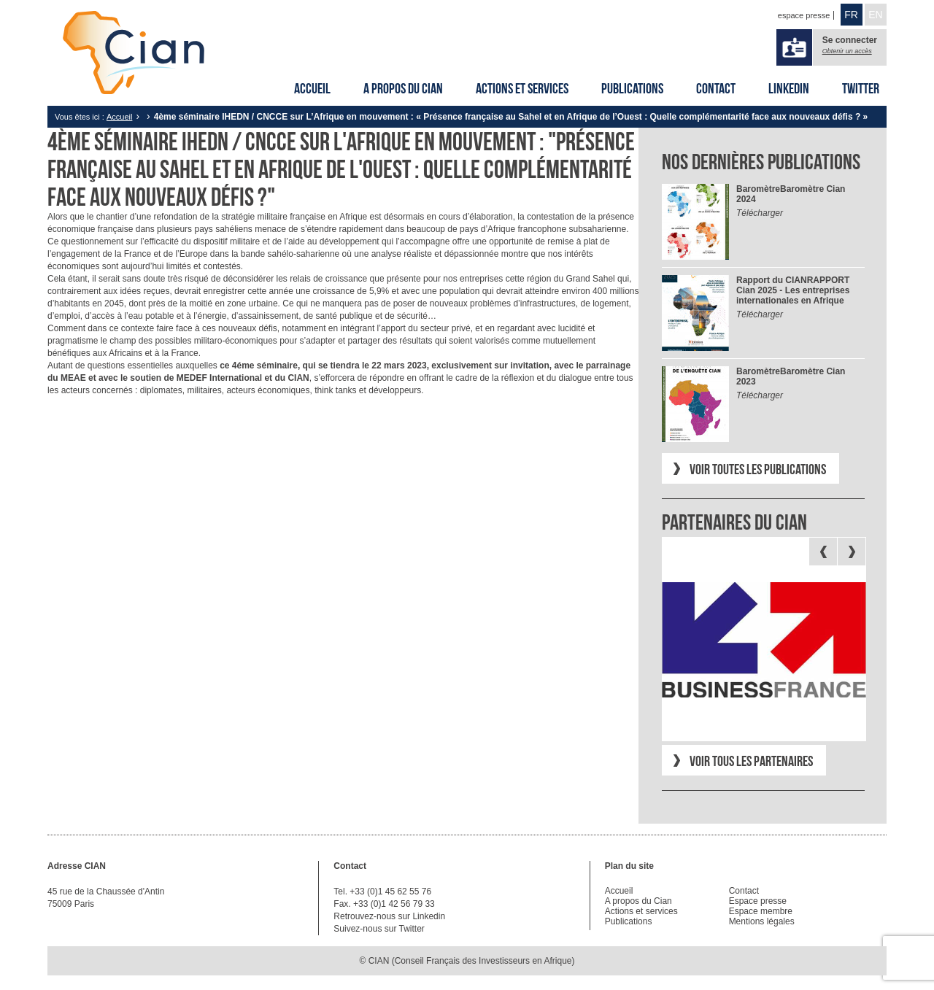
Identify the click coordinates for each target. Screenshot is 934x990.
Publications (632, 88)
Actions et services (522, 88)
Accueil (312, 88)
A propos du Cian (403, 88)
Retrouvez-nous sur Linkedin (389, 916)
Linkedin (788, 88)
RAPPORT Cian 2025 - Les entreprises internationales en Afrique (792, 290)
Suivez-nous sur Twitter (379, 929)
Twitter (860, 88)
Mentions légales (762, 921)
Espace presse (758, 901)
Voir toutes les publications (758, 469)
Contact (716, 88)
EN (875, 14)
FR (851, 14)
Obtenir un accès (847, 51)
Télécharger (759, 213)
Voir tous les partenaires (751, 761)
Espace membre (760, 911)
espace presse (804, 15)
